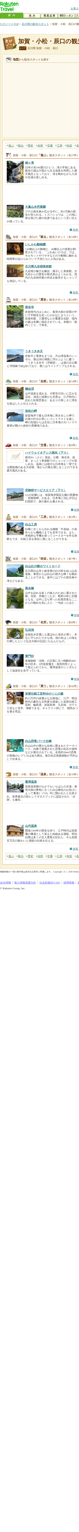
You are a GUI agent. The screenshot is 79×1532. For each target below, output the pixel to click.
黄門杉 (29, 656)
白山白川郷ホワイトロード (42, 566)
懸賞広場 (49, 16)
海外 (32, 16)
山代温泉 (31, 826)
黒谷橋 (29, 588)
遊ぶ (11, 145)
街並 (69, 145)
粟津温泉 (31, 781)
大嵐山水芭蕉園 (35, 206)
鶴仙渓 (29, 388)
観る (21, 145)
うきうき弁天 (34, 351)
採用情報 (68, 882)
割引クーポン (66, 16)
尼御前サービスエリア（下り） (45, 490)
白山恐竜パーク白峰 (38, 741)
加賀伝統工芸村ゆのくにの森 (44, 693)
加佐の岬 (31, 410)
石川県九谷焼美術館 (38, 266)
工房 (59, 145)
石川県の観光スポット (35, 24)
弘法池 (29, 629)
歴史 (30, 145)
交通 (50, 145)
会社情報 (5, 882)
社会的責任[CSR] (49, 882)
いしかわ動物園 (35, 244)
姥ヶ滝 (29, 162)
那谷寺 (29, 307)
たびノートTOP (9, 24)
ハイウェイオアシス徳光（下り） (47, 452)
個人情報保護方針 (25, 882)
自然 (40, 145)
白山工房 (31, 524)
